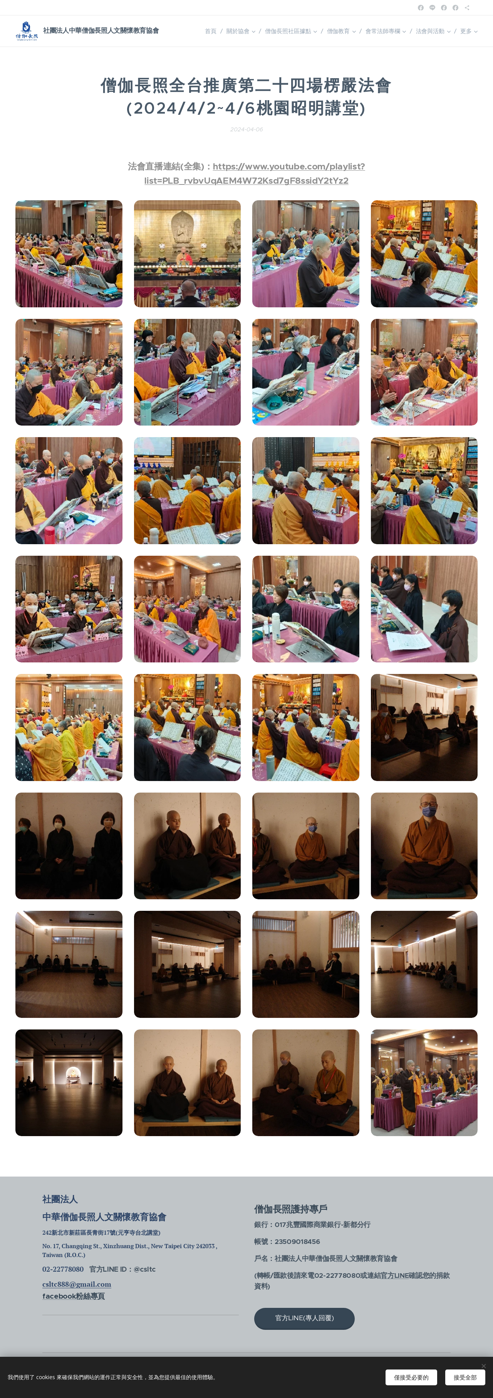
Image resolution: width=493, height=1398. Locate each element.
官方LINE (395, 1275)
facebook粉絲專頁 (73, 1296)
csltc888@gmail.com (76, 1284)
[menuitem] (211, 31)
